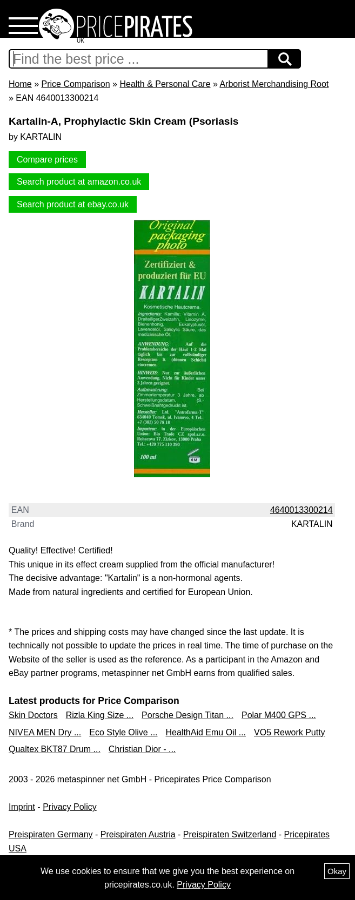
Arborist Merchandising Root (274, 84)
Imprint (22, 806)
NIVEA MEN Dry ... (45, 732)
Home (20, 84)
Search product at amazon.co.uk (79, 181)
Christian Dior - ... (142, 749)
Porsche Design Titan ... (187, 715)
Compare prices (47, 159)
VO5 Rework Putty (289, 732)
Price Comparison (75, 84)
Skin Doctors (33, 715)
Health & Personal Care (164, 84)
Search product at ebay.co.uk (73, 204)
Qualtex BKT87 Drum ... (55, 749)
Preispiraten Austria (138, 834)
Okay (336, 871)
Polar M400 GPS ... (279, 715)
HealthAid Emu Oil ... (206, 732)
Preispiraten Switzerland (230, 834)
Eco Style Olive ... (123, 732)
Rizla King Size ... (99, 715)
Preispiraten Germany (51, 834)
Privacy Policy (70, 806)
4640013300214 (301, 510)
